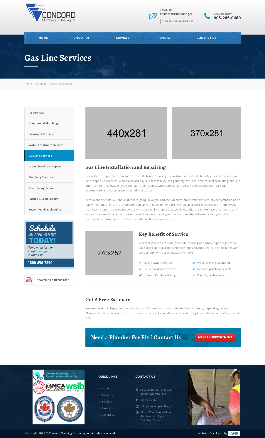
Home (43, 38)
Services (122, 38)
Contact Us (206, 38)
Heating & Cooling (41, 135)
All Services (36, 113)
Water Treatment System (46, 147)
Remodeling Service (42, 192)
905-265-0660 (227, 17)
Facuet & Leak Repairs (44, 203)
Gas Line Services (40, 158)
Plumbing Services (41, 180)
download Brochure (47, 285)
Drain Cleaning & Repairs (45, 169)
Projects (163, 38)
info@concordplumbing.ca (176, 14)
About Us (82, 38)
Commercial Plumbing (43, 124)
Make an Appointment (214, 337)
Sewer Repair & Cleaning (45, 214)
